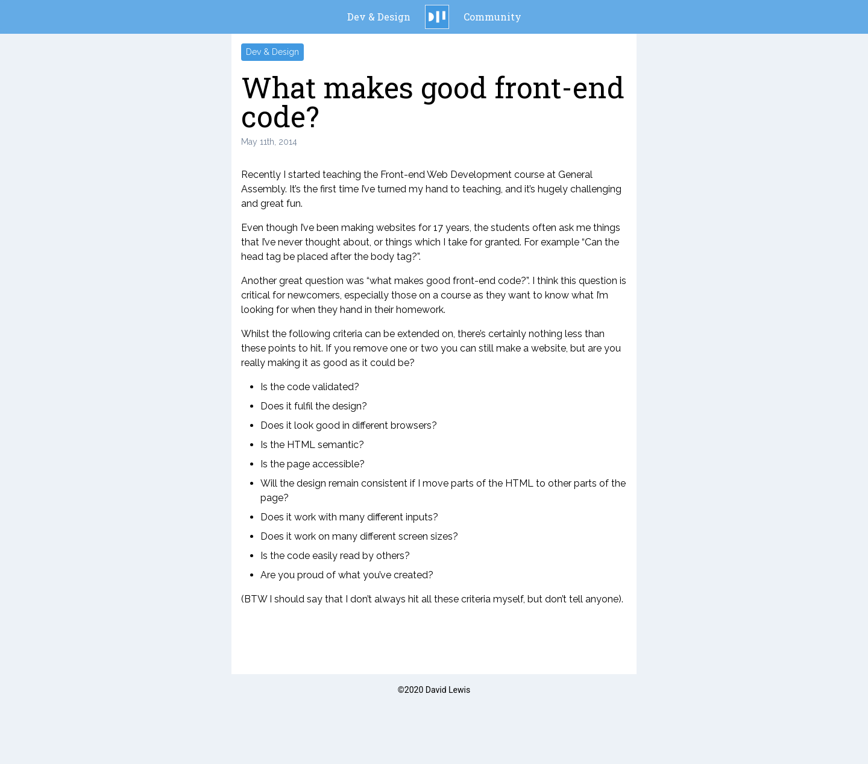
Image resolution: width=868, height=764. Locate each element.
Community (492, 16)
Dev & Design (378, 16)
